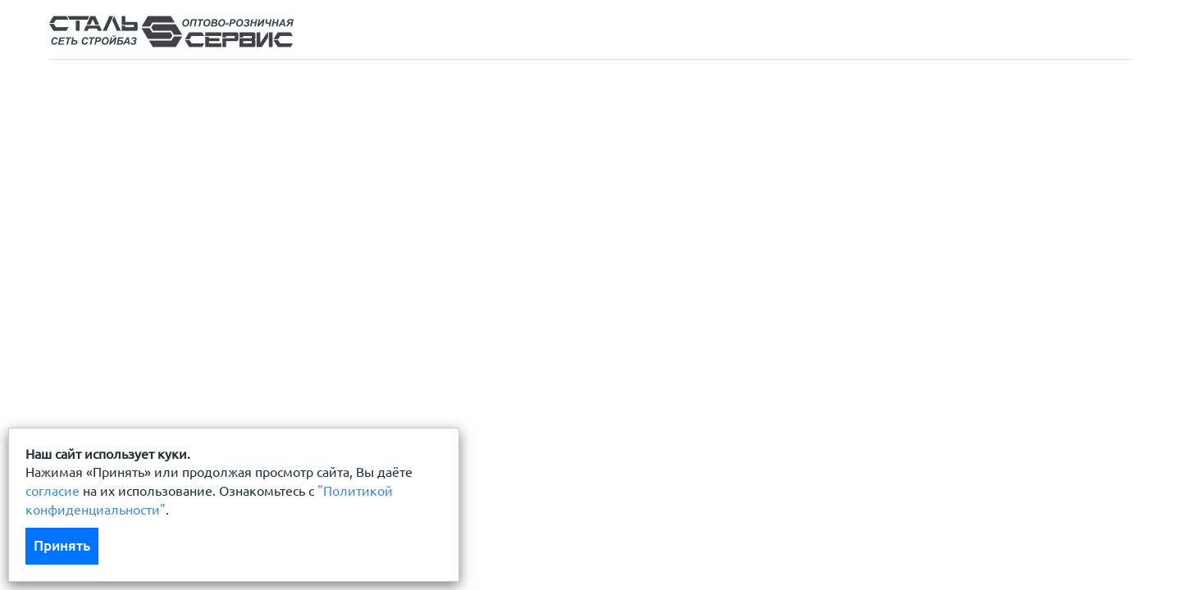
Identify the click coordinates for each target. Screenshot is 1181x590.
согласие (52, 490)
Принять (62, 545)
